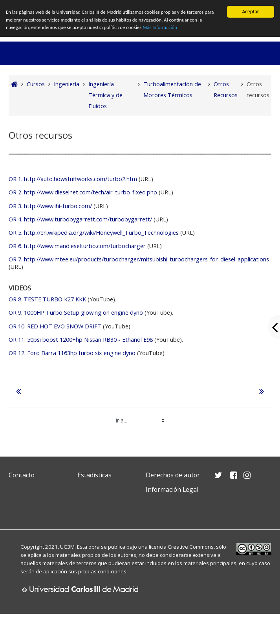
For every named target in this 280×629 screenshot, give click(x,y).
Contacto (22, 475)
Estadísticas (94, 475)
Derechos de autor (173, 475)
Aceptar (250, 11)
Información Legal (172, 489)
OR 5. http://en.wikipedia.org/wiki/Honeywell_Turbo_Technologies (94, 232)
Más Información (174, 28)
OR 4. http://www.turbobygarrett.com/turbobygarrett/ (80, 219)
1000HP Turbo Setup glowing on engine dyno (76, 312)
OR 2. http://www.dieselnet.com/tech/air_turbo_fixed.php (83, 192)
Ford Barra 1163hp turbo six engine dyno (72, 353)
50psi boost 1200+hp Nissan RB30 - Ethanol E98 (81, 339)
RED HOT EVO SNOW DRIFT (55, 326)
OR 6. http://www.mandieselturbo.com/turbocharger (77, 246)
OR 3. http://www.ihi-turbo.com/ (50, 206)
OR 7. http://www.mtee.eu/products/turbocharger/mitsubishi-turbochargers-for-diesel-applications (139, 259)
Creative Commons (191, 546)
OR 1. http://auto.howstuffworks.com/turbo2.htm (73, 179)
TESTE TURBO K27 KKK (47, 299)
